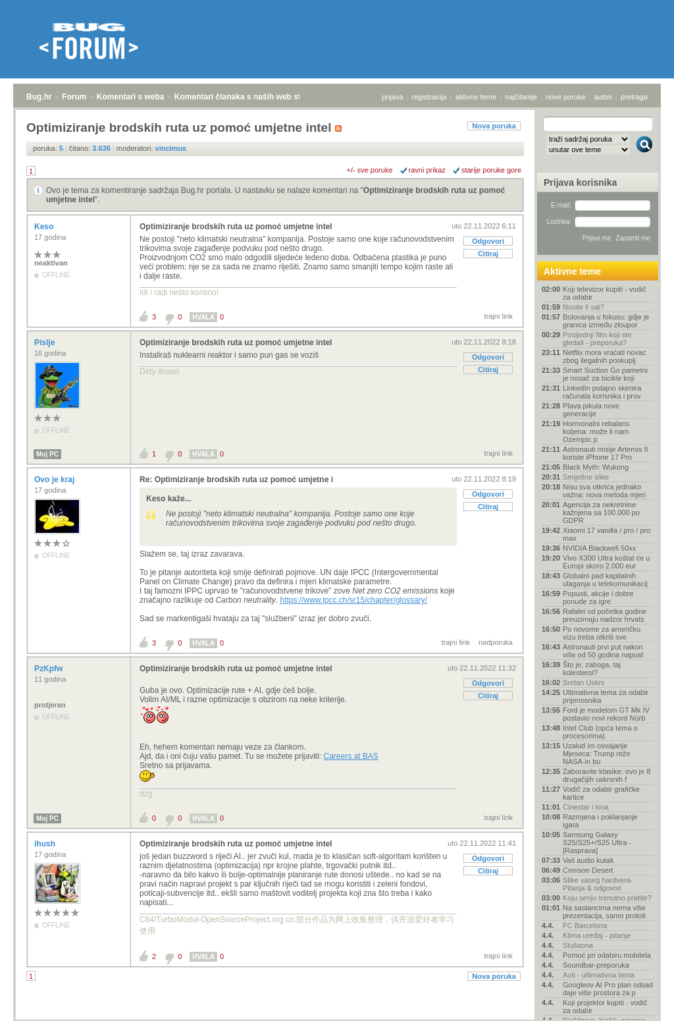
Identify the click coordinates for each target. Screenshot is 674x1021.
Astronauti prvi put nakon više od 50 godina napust (603, 651)
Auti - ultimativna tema (599, 975)
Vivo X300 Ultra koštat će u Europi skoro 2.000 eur (606, 562)
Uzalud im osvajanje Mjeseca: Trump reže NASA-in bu (597, 753)
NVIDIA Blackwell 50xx (599, 548)
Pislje (45, 342)
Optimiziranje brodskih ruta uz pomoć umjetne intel (236, 226)
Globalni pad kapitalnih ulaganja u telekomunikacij (605, 580)
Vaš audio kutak (588, 860)
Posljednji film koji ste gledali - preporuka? (597, 338)
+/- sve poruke (370, 170)
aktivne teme (475, 97)
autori (603, 97)
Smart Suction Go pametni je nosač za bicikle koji (605, 374)
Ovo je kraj (55, 479)
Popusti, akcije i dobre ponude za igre (598, 597)
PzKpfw (49, 668)
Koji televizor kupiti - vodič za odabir (604, 293)
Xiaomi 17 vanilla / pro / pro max (606, 534)
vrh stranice (638, 1002)
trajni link (498, 316)
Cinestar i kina (586, 807)
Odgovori (488, 241)
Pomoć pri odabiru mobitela (607, 955)
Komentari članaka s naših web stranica (249, 96)
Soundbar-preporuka (596, 965)
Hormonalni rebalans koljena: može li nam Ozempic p (596, 431)
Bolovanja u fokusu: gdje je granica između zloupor (606, 321)
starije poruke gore (491, 170)
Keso (45, 226)
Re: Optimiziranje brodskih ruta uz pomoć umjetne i (236, 479)
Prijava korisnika (580, 182)
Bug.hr (39, 96)
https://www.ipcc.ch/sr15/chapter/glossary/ (353, 600)
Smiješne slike (586, 477)
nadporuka (496, 642)
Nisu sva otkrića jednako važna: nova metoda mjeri (604, 491)
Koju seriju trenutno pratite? (607, 898)
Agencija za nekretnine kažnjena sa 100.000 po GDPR (601, 512)
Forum (74, 96)
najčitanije (521, 97)
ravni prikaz (427, 170)
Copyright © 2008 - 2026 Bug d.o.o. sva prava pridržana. (337, 1017)
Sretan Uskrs (584, 682)
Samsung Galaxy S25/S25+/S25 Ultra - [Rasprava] (597, 842)
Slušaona (578, 945)
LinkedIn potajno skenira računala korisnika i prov (602, 392)
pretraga (634, 97)
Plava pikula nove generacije (591, 410)
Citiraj (488, 254)
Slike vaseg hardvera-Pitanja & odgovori (598, 884)
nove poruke (566, 97)
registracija (429, 97)
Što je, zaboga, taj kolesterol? (592, 668)
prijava (392, 97)
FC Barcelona (585, 925)
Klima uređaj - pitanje (597, 935)
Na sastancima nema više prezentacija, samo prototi (604, 912)
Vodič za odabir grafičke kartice (601, 793)
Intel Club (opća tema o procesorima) (600, 732)
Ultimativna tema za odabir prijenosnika (605, 696)
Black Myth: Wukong (596, 467)
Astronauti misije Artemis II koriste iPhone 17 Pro (605, 453)
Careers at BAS (350, 756)
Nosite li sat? (583, 307)
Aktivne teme (572, 271)
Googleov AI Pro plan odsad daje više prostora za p (608, 989)
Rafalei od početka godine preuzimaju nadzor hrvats (604, 615)
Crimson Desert (588, 870)
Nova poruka (494, 126)
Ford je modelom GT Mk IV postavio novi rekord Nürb (606, 714)
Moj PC (47, 454)
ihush (45, 843)
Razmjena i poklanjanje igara (600, 821)
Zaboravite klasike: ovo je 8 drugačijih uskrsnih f (606, 775)
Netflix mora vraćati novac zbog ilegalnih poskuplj (604, 356)
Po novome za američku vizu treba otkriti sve (601, 633)
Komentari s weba (131, 96)
